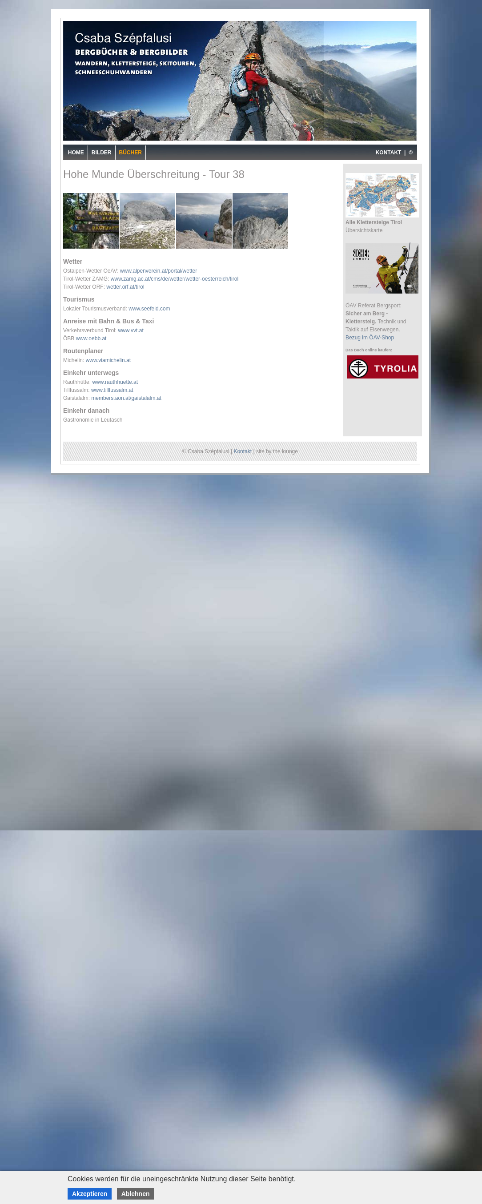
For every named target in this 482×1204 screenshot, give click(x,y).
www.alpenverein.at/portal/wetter (158, 271)
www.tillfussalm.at (112, 390)
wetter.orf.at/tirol (125, 287)
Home (76, 152)
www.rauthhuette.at (115, 382)
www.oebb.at (91, 338)
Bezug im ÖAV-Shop (369, 337)
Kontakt (242, 451)
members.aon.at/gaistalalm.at (126, 398)
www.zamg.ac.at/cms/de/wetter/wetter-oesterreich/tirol (174, 279)
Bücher (130, 152)
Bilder (102, 152)
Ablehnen (135, 1193)
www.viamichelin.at (108, 360)
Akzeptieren (89, 1193)
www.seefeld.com (149, 309)
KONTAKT (389, 152)
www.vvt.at (130, 330)
